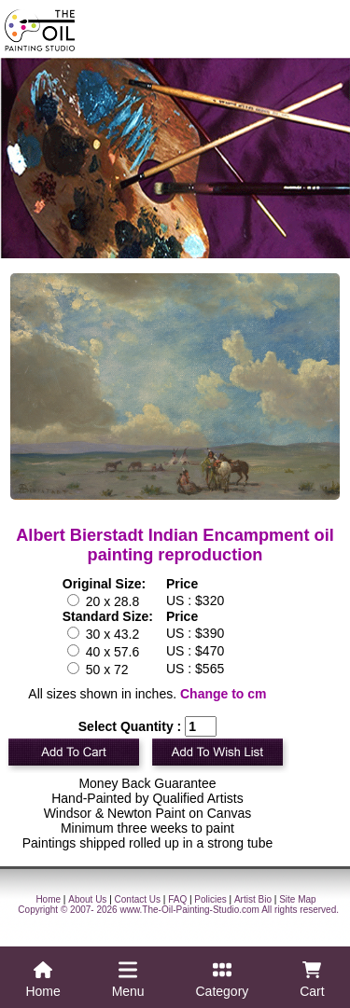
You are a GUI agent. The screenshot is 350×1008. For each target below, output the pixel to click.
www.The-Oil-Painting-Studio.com (189, 909)
